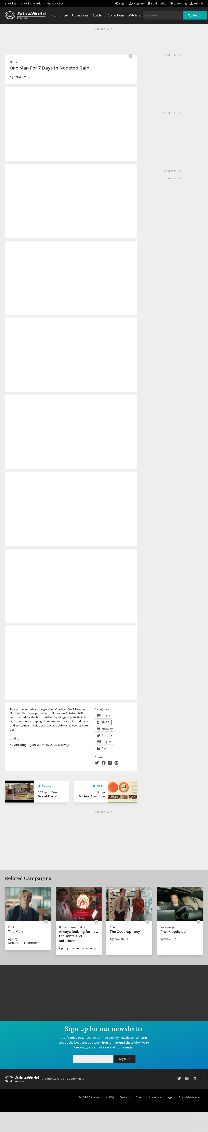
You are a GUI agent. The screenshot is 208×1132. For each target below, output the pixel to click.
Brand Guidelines (190, 1097)
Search (195, 15)
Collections (116, 15)
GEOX (14, 62)
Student (99, 15)
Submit (196, 3)
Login (120, 3)
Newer (44, 786)
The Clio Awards (31, 3)
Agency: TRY (168, 939)
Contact (124, 1097)
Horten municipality (72, 927)
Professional (81, 15)
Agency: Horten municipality (77, 948)
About (140, 1097)
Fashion (105, 748)
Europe (104, 735)
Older (98, 786)
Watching (178, 3)
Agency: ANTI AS (120, 939)
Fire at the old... (49, 796)
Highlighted (59, 15)
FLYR (11, 927)
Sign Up (125, 1059)
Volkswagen (168, 927)
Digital (105, 742)
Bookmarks (157, 3)
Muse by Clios (55, 3)
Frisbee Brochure (91, 796)
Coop (113, 927)
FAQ (111, 1097)
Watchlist (135, 15)
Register (137, 3)
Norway (105, 729)
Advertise (155, 1097)
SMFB (26, 77)
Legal (169, 1097)
